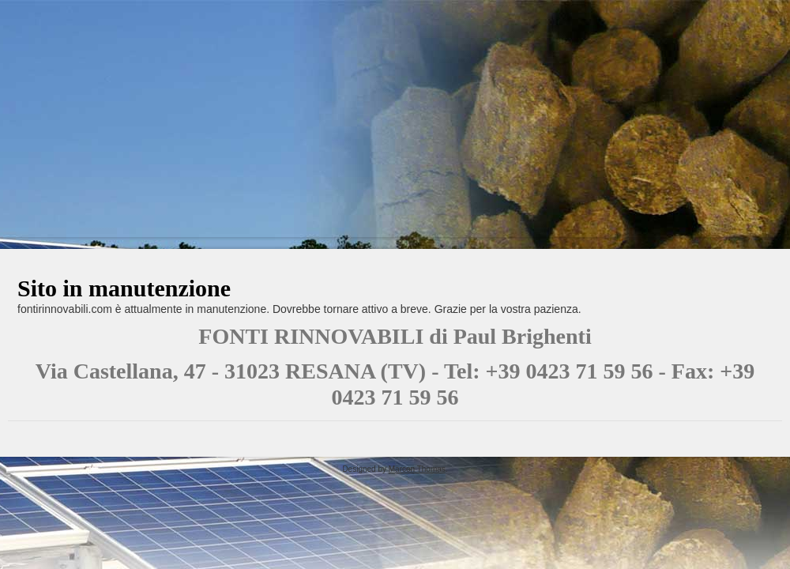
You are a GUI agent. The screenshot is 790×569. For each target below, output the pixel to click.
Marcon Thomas (417, 469)
